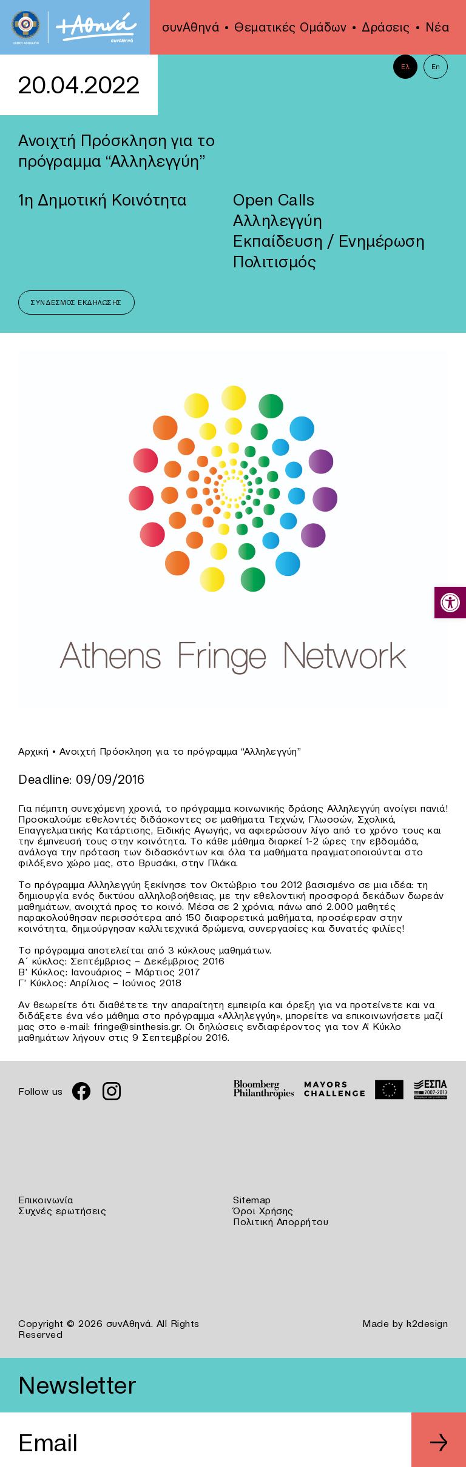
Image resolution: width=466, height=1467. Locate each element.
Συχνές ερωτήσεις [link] (62, 1211)
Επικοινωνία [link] (45, 1200)
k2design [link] (427, 1323)
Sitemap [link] (252, 1200)
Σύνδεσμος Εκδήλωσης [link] (76, 302)
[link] (450, 602)
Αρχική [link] (33, 751)
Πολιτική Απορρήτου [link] (280, 1221)
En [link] (436, 66)
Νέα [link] (437, 27)
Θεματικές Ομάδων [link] (290, 27)
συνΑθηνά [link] (190, 27)
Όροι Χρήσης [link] (263, 1211)
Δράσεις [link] (386, 27)
